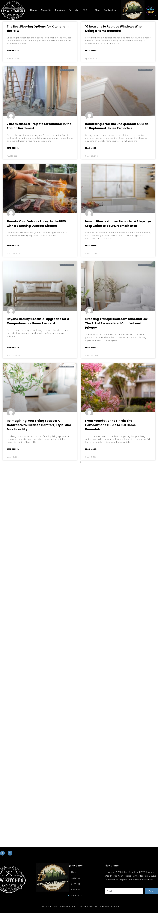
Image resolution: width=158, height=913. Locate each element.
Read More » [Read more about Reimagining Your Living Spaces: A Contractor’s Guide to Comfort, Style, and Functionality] (13, 449)
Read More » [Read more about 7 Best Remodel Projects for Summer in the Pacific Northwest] (13, 148)
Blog (97, 10)
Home (33, 10)
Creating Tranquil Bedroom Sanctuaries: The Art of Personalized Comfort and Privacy (116, 323)
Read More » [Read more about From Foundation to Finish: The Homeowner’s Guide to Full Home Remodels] (91, 449)
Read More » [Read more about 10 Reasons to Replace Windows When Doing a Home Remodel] (91, 50)
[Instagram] (9, 853)
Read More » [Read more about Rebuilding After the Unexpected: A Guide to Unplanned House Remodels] (91, 148)
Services (60, 10)
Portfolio (74, 10)
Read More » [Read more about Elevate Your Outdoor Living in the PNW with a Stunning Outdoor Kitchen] (13, 245)
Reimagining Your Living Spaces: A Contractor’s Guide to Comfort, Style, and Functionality (39, 425)
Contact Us (110, 10)
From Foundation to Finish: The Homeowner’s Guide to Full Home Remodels (110, 425)
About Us (46, 10)
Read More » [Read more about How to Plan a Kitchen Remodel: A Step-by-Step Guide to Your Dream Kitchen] (91, 245)
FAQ (86, 10)
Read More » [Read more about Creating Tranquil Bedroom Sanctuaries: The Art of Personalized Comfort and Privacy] (91, 347)
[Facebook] (2, 853)
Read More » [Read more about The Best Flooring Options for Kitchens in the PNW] (13, 50)
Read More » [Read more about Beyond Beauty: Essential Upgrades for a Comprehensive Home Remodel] (13, 347)
